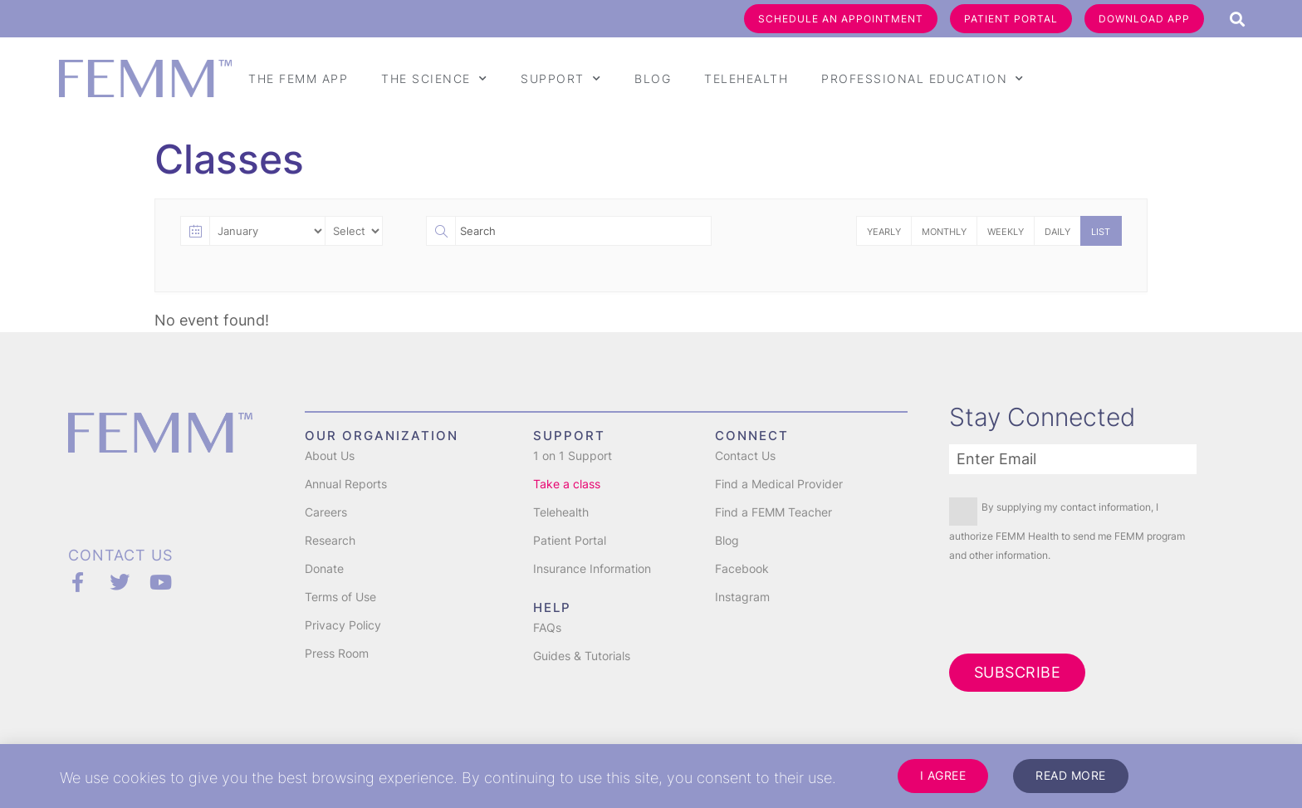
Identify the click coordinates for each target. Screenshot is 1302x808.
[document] (651, 404)
